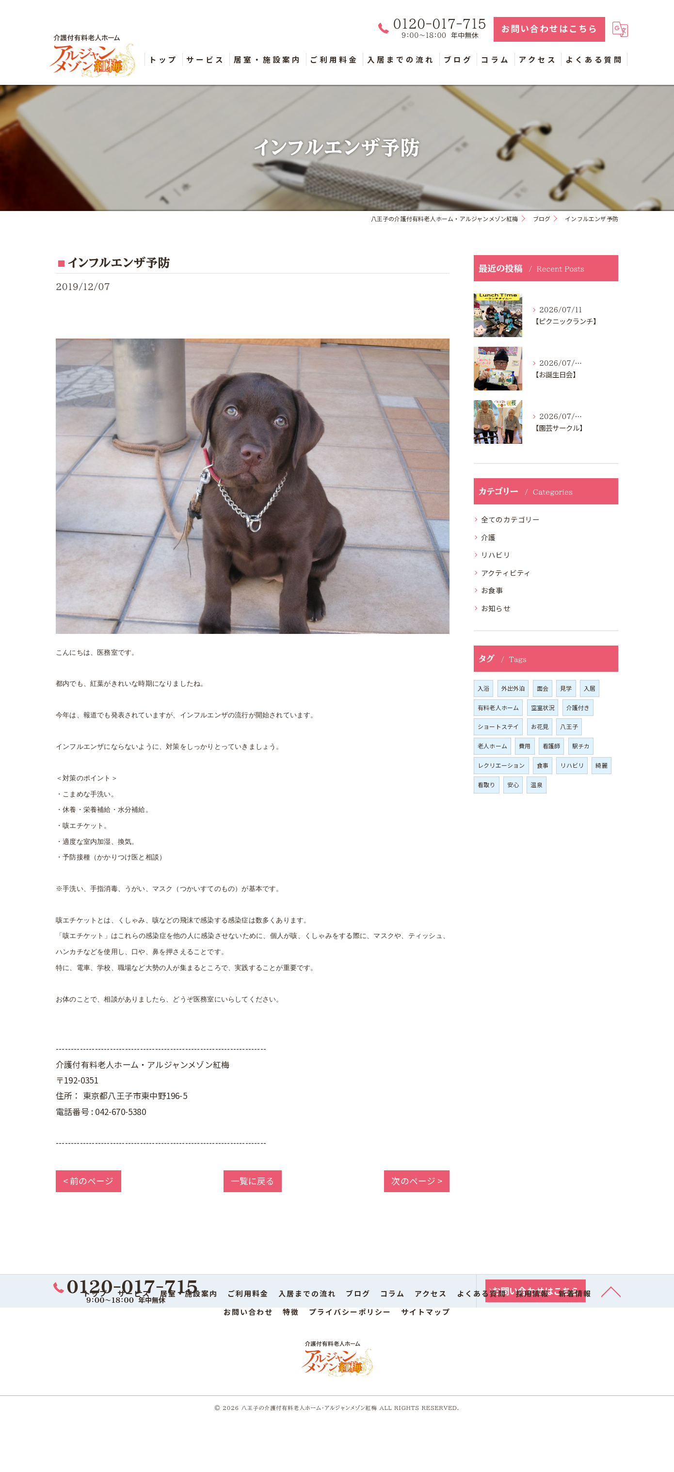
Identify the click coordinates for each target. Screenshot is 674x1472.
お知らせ (496, 608)
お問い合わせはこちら (549, 29)
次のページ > (416, 1181)
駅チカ (581, 746)
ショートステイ (498, 727)
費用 (524, 746)
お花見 (540, 727)
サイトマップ (425, 1312)
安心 (513, 785)
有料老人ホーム (498, 708)
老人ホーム (492, 746)
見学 (566, 688)
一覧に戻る (252, 1181)
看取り (487, 785)
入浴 (483, 688)
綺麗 (601, 765)
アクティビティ (506, 573)
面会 (542, 688)
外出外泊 (513, 688)
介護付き (578, 708)
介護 (488, 538)
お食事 (492, 590)
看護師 (552, 746)
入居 (589, 688)
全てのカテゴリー (510, 520)
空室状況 (543, 708)
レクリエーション (501, 765)
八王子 (569, 727)
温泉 (536, 785)
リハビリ (496, 555)
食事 (542, 765)
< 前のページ (88, 1181)
